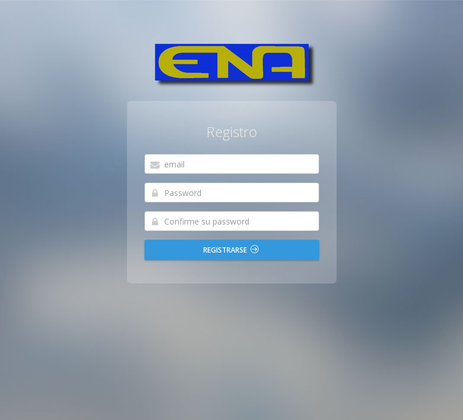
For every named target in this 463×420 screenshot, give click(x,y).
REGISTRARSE (231, 250)
